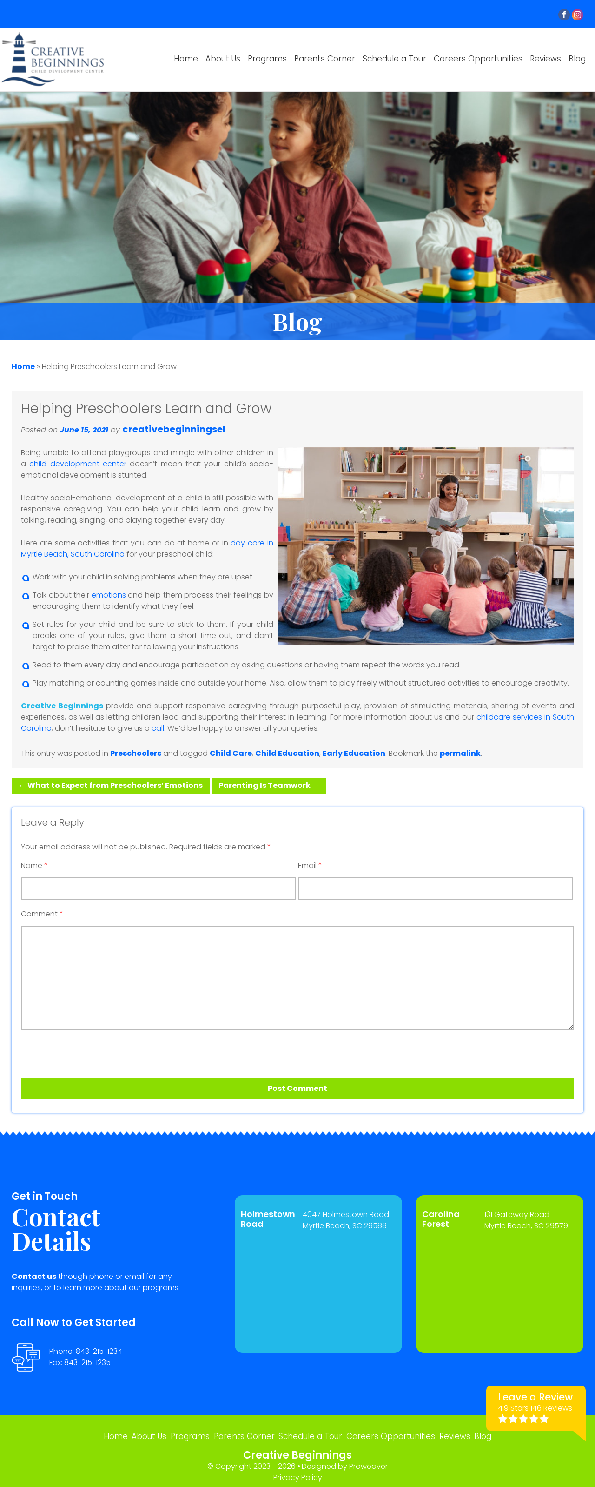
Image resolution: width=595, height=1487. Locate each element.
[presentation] (74, 1050)
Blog (577, 58)
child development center (77, 463)
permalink (460, 753)
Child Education (287, 753)
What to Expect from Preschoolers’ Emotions (111, 785)
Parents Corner (324, 58)
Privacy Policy (297, 1473)
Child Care (231, 753)
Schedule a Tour (394, 58)
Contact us (34, 1276)
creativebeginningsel (173, 429)
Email (310, 865)
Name (34, 865)
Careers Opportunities (478, 58)
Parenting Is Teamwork (268, 785)
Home (186, 58)
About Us (222, 58)
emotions (109, 595)
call (158, 728)
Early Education (354, 753)
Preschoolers (135, 753)
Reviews (545, 58)
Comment (42, 914)
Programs (267, 58)
